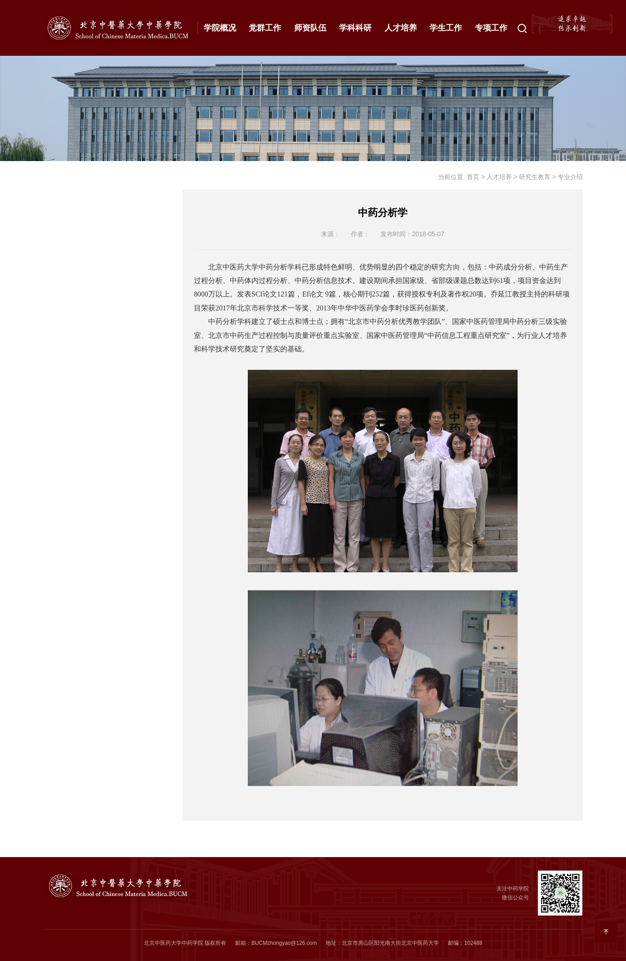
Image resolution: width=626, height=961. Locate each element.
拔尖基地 (70, 435)
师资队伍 (310, 27)
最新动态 (70, 205)
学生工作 (445, 27)
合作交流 (70, 377)
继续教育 (70, 406)
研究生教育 (74, 263)
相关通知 (102, 330)
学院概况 (220, 27)
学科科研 (355, 27)
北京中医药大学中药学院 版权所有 (185, 943)
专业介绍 (102, 288)
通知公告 (70, 175)
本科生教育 (74, 234)
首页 (473, 176)
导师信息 (102, 309)
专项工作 (491, 27)
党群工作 (265, 27)
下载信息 (102, 351)
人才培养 (401, 27)
